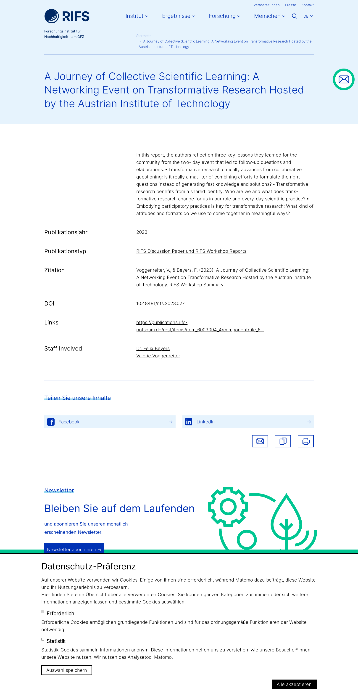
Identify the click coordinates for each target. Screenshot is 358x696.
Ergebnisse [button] (176, 16)
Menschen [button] (267, 16)
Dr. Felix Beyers (153, 348)
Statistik (56, 641)
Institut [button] (135, 16)
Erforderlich (60, 613)
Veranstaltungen (267, 5)
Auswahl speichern (66, 670)
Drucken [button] (306, 441)
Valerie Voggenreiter (158, 356)
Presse (290, 5)
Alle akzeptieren (294, 684)
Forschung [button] (222, 16)
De (306, 16)
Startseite (144, 36)
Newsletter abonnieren (71, 549)
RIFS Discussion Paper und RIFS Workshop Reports (191, 251)
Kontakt (308, 5)
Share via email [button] (260, 441)
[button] (283, 441)
